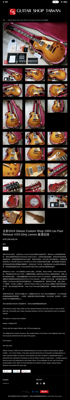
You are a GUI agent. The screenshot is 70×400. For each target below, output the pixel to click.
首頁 (4, 20)
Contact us (6, 383)
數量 (4, 244)
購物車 (64, 2)
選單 (5, 2)
